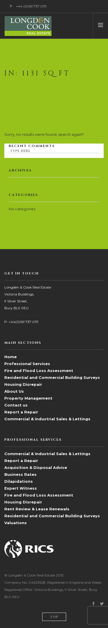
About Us (14, 391)
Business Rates (20, 474)
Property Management (28, 398)
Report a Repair (21, 412)
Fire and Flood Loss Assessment (38, 370)
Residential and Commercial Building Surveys (52, 377)
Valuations (15, 522)
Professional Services (27, 363)
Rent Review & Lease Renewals (36, 509)
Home (10, 356)
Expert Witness (20, 488)
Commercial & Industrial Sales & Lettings (47, 419)
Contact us (16, 405)
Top (54, 617)
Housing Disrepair (23, 384)
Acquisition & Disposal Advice (35, 467)
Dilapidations (18, 481)
